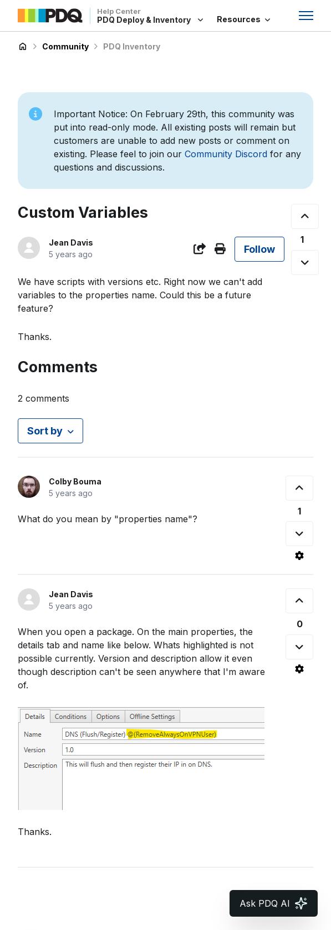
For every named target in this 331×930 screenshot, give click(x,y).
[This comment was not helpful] (299, 533)
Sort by (45, 431)
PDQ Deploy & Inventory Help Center (23, 47)
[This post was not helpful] (305, 262)
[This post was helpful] (305, 216)
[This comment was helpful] (299, 488)
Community (65, 46)
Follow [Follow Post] (259, 249)
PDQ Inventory (131, 46)
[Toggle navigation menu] (306, 15)
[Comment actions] (299, 556)
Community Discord (226, 153)
